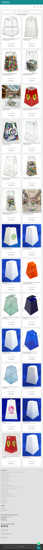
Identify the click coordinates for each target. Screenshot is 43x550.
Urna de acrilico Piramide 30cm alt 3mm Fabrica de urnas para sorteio (31, 74)
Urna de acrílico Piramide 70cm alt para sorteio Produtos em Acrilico (11, 178)
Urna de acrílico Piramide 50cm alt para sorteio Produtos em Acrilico (11, 143)
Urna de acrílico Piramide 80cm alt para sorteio (31, 178)
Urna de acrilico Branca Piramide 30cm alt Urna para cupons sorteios (11, 283)
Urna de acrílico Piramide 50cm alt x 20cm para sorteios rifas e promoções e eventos (31, 109)
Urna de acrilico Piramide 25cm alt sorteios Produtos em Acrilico (30, 39)
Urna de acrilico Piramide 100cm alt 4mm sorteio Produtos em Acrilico (31, 213)
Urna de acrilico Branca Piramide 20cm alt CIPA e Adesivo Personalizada (11, 248)
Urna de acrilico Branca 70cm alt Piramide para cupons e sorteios (31, 457)
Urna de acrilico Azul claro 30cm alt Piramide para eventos (10, 387)
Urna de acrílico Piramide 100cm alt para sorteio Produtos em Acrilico (11, 213)
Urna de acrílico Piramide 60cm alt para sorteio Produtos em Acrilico (31, 143)
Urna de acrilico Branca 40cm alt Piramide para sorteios (11, 422)
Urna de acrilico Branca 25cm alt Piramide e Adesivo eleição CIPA (31, 248)
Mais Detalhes (11, 45)
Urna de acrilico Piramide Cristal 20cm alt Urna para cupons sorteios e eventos (11, 39)
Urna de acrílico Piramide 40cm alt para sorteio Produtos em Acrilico (11, 109)
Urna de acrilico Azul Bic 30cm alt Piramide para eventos (30, 318)
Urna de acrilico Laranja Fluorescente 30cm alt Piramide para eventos (30, 283)
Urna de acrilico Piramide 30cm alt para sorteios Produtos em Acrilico (11, 74)
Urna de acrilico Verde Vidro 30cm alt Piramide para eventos (10, 318)
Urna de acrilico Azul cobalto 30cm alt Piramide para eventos (31, 352)
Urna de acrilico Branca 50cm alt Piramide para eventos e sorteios (31, 422)
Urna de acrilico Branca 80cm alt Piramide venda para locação (11, 352)
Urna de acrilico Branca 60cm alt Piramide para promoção (11, 457)
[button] (39, 547)
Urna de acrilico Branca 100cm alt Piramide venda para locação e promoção (31, 387)
